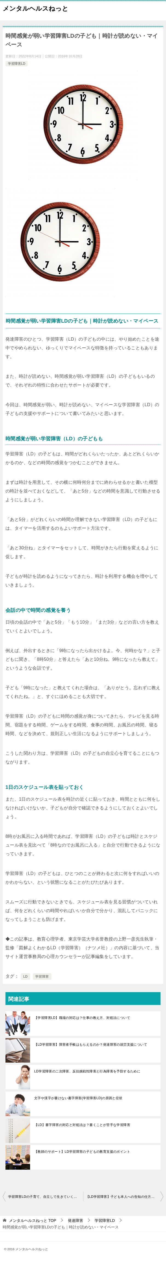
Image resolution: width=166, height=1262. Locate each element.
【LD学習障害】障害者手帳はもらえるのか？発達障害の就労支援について (90, 1044)
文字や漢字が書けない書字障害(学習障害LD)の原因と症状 (78, 1098)
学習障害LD (16, 64)
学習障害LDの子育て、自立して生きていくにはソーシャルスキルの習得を (45, 1197)
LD (25, 976)
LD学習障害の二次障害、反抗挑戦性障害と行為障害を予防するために (87, 1071)
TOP (32, 1220)
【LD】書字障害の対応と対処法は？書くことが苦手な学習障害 (82, 1125)
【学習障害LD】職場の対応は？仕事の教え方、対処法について (82, 1018)
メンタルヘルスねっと (35, 8)
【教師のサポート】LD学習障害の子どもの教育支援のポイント (82, 1152)
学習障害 (42, 976)
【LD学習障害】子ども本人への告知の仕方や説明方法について (125, 1197)
